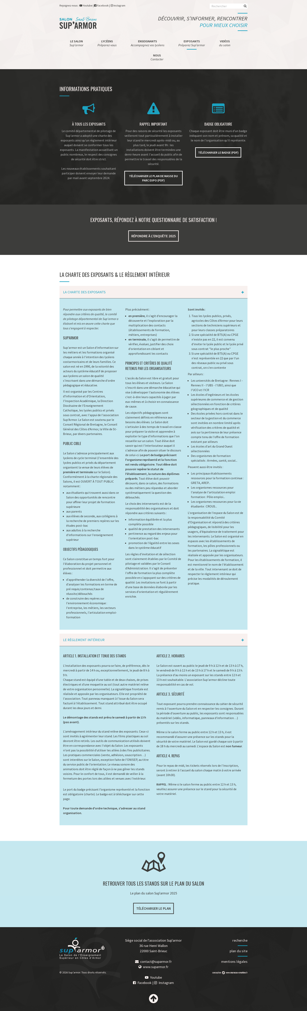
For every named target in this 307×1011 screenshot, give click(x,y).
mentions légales (234, 961)
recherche (239, 940)
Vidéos (224, 43)
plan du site (238, 951)
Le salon (76, 43)
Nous (157, 57)
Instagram (119, 5)
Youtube (87, 5)
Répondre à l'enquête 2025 (153, 236)
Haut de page (153, 998)
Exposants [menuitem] (191, 43)
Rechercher (245, 6)
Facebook (103, 5)
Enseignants (147, 43)
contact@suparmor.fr (156, 961)
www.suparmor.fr (155, 967)
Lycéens (107, 43)
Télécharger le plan (153, 908)
